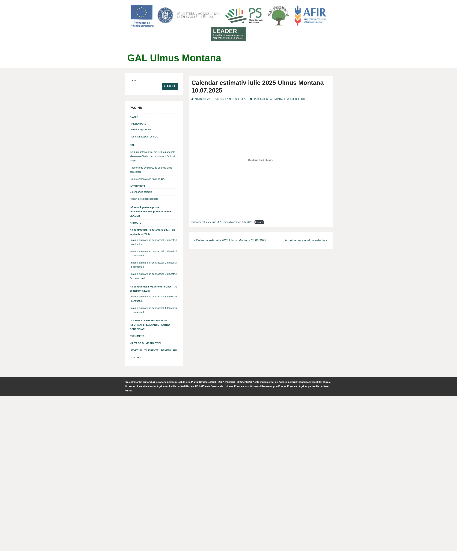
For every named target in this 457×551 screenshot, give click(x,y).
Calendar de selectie (141, 191)
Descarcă (259, 222)
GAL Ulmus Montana (174, 58)
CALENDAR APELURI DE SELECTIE (287, 99)
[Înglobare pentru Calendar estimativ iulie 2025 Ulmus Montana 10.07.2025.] (260, 160)
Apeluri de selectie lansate (144, 198)
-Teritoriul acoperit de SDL (144, 136)
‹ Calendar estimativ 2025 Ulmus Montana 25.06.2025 (230, 240)
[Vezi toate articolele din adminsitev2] (200, 99)
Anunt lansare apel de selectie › (306, 240)
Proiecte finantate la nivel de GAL (148, 179)
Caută (133, 80)
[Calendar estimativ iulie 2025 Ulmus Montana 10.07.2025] (239, 99)
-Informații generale (140, 129)
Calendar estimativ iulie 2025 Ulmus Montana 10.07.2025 (221, 222)
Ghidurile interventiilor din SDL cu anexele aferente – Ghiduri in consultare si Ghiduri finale (152, 156)
